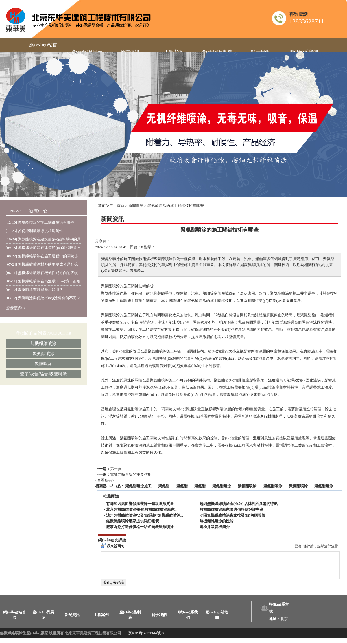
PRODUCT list (59, 333)
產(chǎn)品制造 (130, 620)
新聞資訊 (135, 205)
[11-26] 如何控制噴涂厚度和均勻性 (34, 231)
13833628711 (306, 21)
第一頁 (115, 468)
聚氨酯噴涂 (43, 353)
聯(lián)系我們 (188, 620)
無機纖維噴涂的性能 (216, 521)
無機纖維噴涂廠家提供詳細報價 (132, 521)
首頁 (120, 205)
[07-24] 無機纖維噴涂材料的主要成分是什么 (42, 264)
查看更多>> (16, 308)
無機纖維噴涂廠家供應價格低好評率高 (231, 509)
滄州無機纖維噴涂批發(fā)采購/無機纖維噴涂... (144, 515)
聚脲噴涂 (43, 363)
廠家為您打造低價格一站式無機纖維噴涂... (141, 527)
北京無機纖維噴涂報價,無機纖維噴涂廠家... (142, 509)
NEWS (16, 211)
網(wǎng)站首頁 (14, 620)
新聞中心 (38, 210)
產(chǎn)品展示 (43, 620)
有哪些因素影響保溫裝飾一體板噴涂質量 (140, 503)
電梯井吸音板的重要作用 (131, 474)
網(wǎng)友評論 (112, 540)
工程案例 (101, 620)
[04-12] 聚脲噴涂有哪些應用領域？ (34, 289)
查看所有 (104, 480)
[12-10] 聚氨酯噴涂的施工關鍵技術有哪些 (40, 222)
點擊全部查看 (327, 546)
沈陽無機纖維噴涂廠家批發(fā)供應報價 (232, 515)
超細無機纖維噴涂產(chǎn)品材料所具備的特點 (239, 503)
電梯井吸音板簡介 (215, 527)
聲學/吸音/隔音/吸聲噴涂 (43, 374)
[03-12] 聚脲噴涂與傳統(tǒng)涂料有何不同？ (43, 298)
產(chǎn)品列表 (31, 332)
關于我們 (159, 620)
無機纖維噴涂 (43, 343)
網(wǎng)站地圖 (217, 620)
